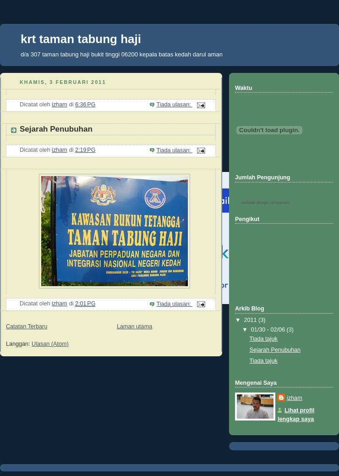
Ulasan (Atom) (50, 344)
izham (294, 398)
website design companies (265, 202)
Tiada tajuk (264, 339)
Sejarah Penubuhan (56, 129)
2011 (251, 320)
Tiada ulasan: (174, 104)
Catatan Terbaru (26, 326)
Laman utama (134, 326)
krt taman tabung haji (81, 39)
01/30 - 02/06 (269, 330)
